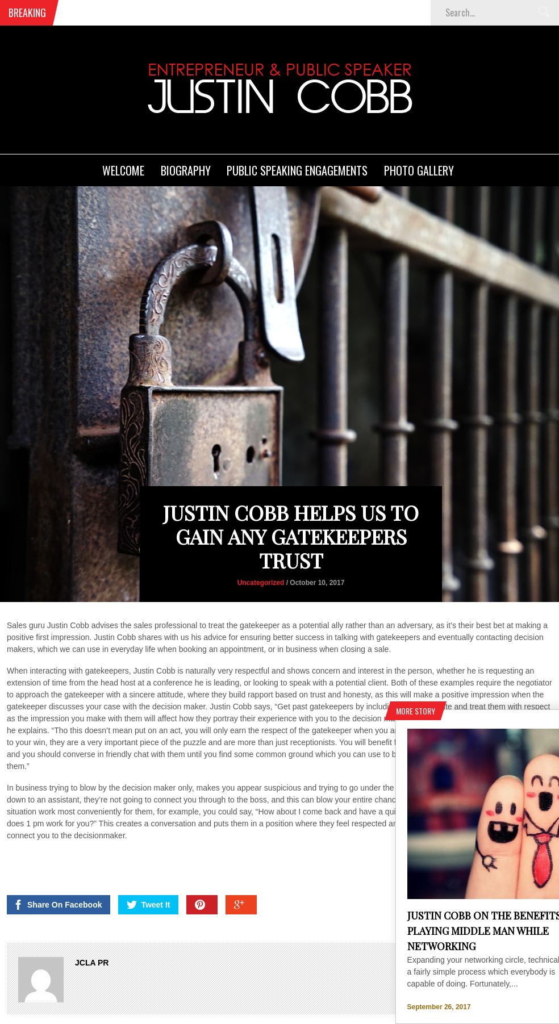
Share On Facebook (57, 842)
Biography (186, 170)
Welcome (123, 170)
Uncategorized (261, 520)
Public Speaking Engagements (297, 170)
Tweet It (148, 842)
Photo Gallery (419, 170)
